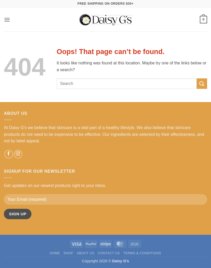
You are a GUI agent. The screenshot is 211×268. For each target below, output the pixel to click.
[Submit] (202, 83)
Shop (68, 253)
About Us (85, 253)
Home (55, 253)
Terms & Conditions (142, 253)
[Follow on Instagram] (18, 154)
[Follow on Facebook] (8, 154)
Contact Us (109, 253)
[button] (7, 19)
